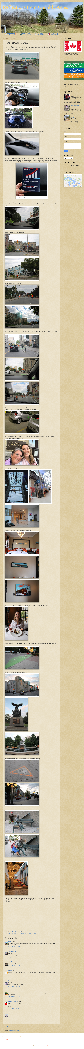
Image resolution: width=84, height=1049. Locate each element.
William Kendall (12, 1013)
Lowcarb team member (13, 1001)
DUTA (9, 980)
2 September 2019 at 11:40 (14, 965)
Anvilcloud (10, 961)
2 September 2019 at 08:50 (14, 946)
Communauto (22, 407)
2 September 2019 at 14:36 (14, 986)
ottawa (35, 933)
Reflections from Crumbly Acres (35, 7)
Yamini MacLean (12, 951)
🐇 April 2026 (39, 34)
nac (25, 933)
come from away (20, 933)
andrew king (10, 933)
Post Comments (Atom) (14, 1030)
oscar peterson (30, 933)
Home (32, 1027)
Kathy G (10, 941)
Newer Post (6, 1027)
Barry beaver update (74, 105)
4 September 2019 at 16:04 (14, 1017)
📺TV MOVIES (25, 34)
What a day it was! (74, 94)
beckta (15, 933)
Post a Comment (10, 1020)
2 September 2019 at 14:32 (14, 976)
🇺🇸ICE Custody (53, 34)
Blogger (48, 1045)
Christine (10, 991)
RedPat (10, 970)
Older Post (57, 1027)
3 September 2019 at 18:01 (14, 1008)
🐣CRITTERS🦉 (11, 34)
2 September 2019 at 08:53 (14, 957)
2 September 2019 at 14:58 (14, 996)
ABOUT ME (5, 1039)
